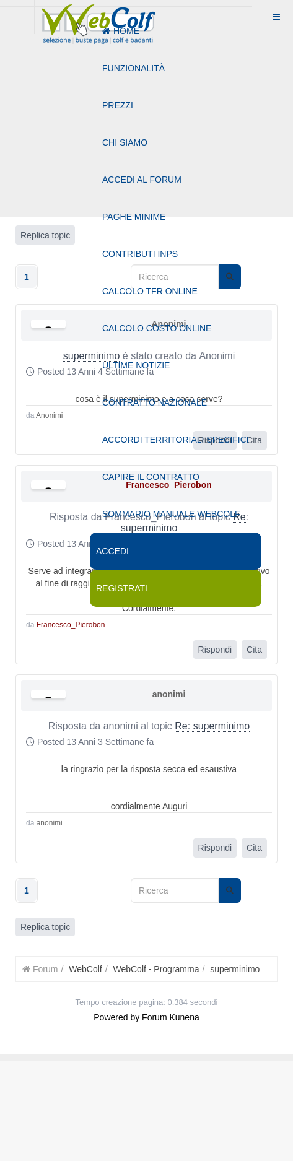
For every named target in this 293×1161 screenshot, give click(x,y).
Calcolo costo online (156, 328)
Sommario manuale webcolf (171, 514)
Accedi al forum (141, 180)
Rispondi (215, 649)
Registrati (121, 588)
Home (120, 31)
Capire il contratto (150, 477)
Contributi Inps (140, 254)
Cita (254, 649)
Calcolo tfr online (150, 291)
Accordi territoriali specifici (175, 440)
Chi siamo (124, 142)
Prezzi (117, 105)
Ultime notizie (136, 365)
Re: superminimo (212, 726)
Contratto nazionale (154, 402)
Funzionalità (133, 68)
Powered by (116, 1017)
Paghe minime (133, 217)
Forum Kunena (170, 1017)
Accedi (112, 551)
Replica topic (45, 927)
